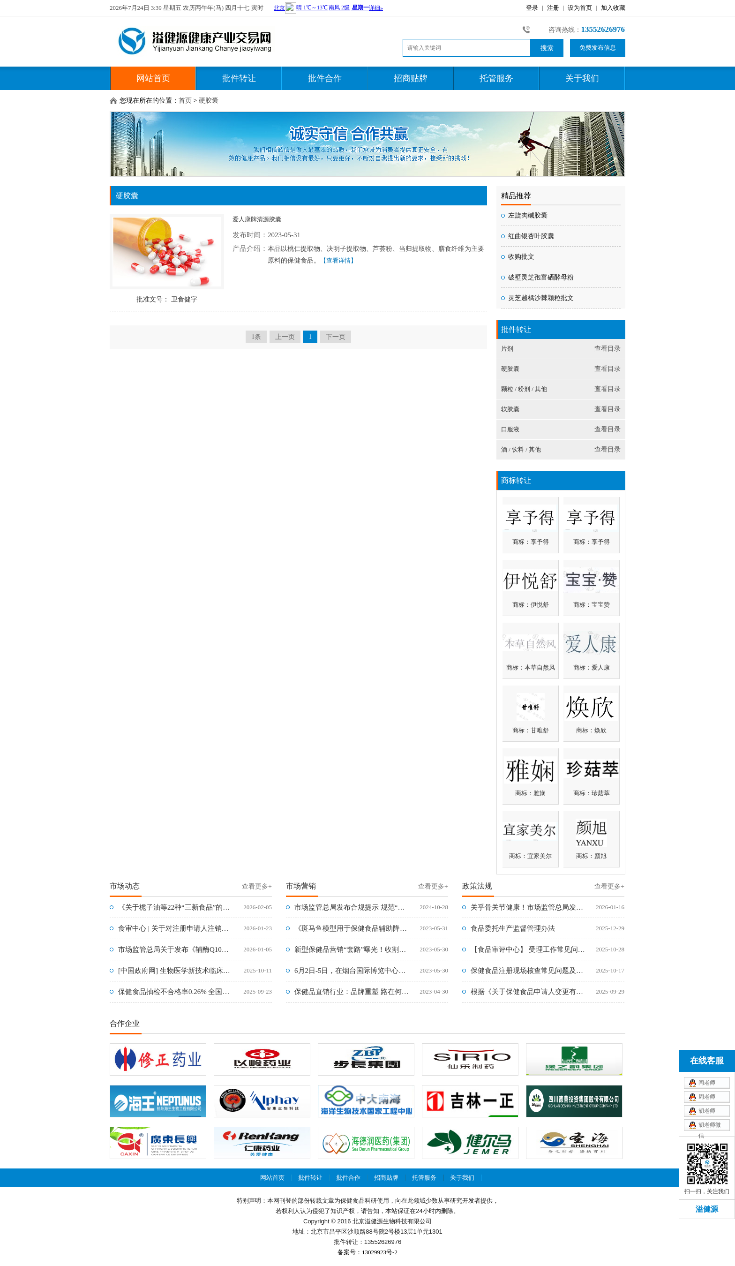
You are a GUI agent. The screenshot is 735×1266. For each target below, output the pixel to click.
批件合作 (325, 78)
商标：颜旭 (591, 855)
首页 (185, 100)
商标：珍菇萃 (591, 793)
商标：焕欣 (591, 730)
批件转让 (239, 78)
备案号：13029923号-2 (368, 1252)
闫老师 (706, 1082)
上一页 (285, 336)
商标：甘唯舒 (530, 730)
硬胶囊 (208, 100)
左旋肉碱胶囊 (528, 215)
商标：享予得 (530, 541)
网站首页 (153, 78)
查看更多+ (257, 886)
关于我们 (582, 78)
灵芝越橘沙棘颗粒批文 (541, 297)
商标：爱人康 (591, 667)
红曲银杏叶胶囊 (531, 236)
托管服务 (496, 78)
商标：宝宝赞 (591, 604)
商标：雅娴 (530, 793)
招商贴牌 (411, 78)
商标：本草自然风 (530, 667)
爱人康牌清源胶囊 (256, 219)
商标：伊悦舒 (530, 604)
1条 (256, 336)
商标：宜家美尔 (530, 855)
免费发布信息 (597, 47)
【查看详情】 (338, 260)
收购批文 (521, 256)
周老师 (706, 1096)
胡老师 (706, 1111)
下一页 (335, 336)
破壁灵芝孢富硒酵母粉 (541, 277)
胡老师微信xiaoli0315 (710, 1126)
